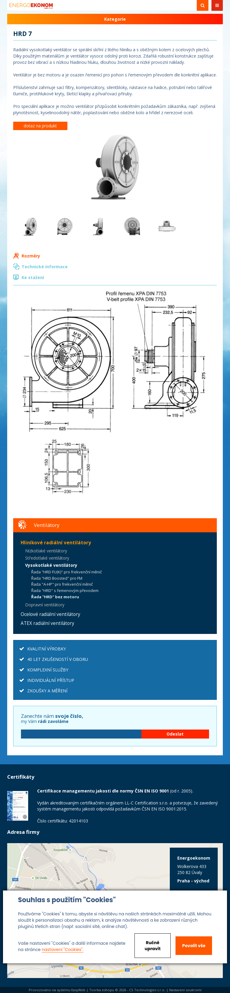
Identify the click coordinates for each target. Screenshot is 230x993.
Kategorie (115, 19)
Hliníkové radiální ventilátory (56, 543)
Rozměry (31, 256)
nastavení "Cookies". (62, 950)
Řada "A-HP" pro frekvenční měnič (62, 584)
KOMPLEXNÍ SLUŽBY (47, 670)
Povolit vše (193, 946)
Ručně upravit (153, 946)
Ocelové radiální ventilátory (50, 614)
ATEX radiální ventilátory (47, 623)
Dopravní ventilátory (44, 605)
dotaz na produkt (40, 126)
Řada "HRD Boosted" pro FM (56, 578)
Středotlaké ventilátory (47, 558)
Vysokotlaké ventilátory (51, 565)
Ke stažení (33, 277)
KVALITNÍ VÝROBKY (46, 649)
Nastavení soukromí (185, 990)
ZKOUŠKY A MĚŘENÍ (47, 691)
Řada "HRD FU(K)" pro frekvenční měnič (66, 572)
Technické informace (45, 266)
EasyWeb (78, 990)
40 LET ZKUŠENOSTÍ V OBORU (57, 659)
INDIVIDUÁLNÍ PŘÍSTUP (50, 680)
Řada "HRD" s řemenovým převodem (65, 590)
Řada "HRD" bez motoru (55, 596)
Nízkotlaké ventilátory (46, 551)
